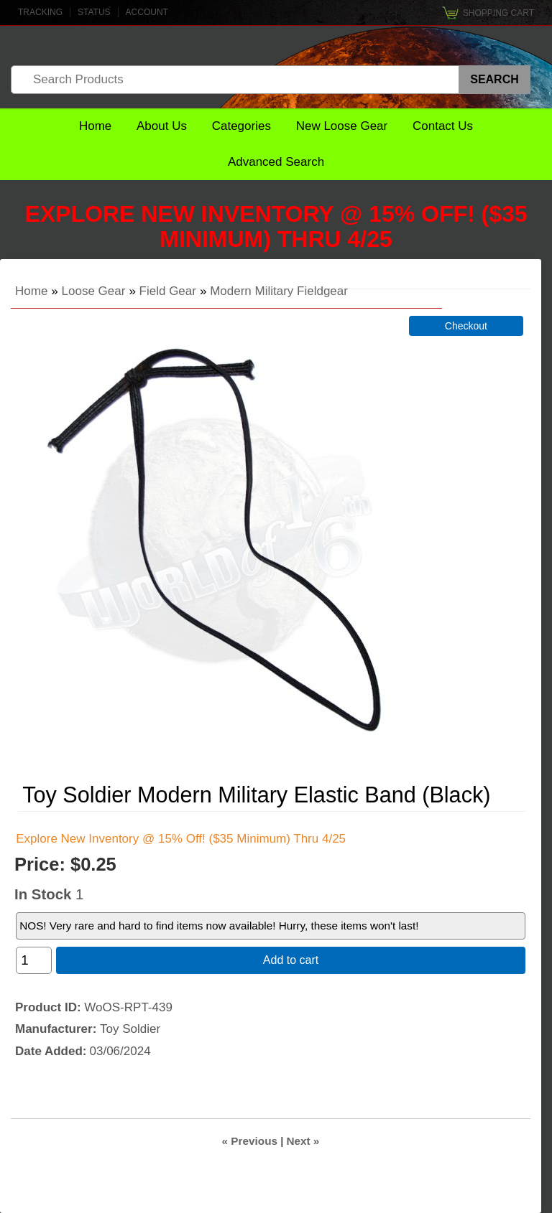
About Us (162, 126)
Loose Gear (94, 291)
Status (94, 12)
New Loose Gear (342, 126)
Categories (241, 126)
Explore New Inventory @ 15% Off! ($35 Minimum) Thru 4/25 (275, 226)
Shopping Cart (498, 13)
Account (147, 12)
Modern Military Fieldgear (279, 291)
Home (95, 126)
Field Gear (167, 291)
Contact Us (443, 126)
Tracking (40, 12)
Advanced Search (276, 162)
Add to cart (290, 960)
